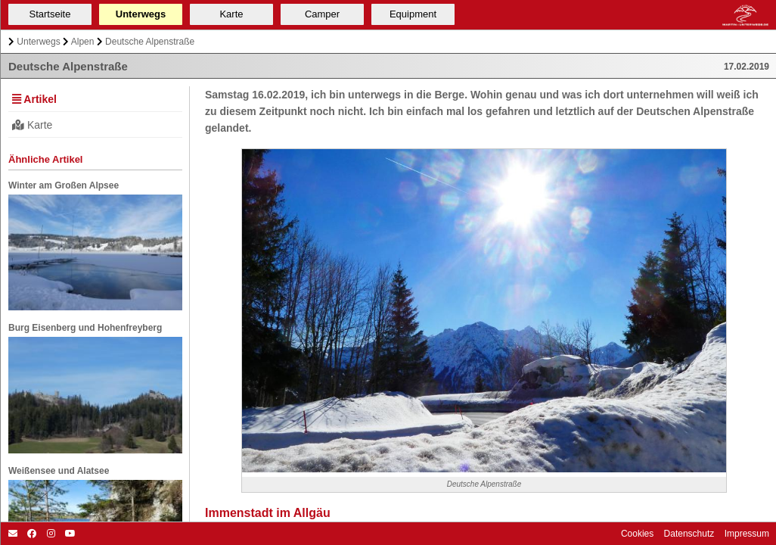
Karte (32, 125)
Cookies (637, 533)
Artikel (34, 99)
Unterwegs (38, 41)
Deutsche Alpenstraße (149, 41)
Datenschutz (687, 533)
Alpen (83, 41)
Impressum (745, 533)
